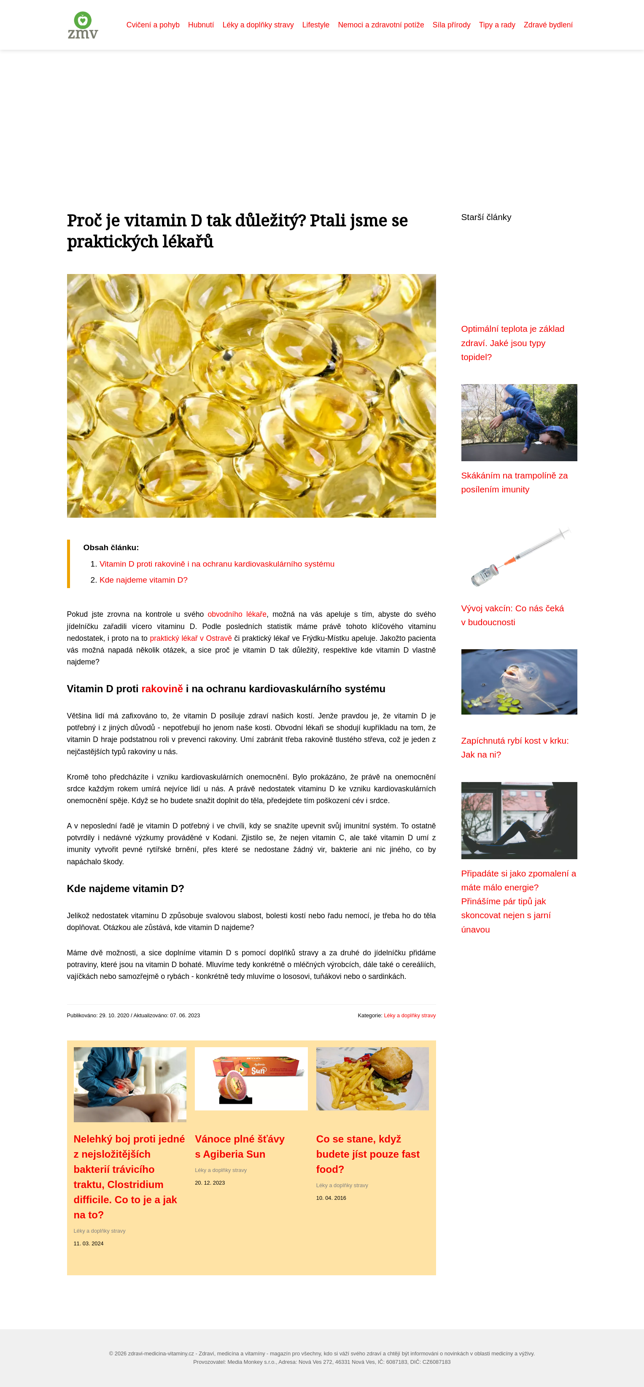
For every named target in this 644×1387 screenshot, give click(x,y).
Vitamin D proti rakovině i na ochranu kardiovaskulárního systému (217, 563)
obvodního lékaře (237, 614)
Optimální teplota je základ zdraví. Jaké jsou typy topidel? (513, 343)
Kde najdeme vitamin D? (144, 579)
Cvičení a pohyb (153, 25)
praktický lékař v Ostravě (191, 638)
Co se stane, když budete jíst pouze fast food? (368, 1154)
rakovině (162, 688)
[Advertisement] (322, 113)
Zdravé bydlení (548, 25)
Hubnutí (201, 25)
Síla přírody (452, 25)
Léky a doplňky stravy (258, 25)
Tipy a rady (497, 25)
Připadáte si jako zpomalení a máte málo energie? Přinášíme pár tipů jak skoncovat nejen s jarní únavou (519, 901)
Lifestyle (316, 25)
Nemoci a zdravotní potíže (381, 25)
